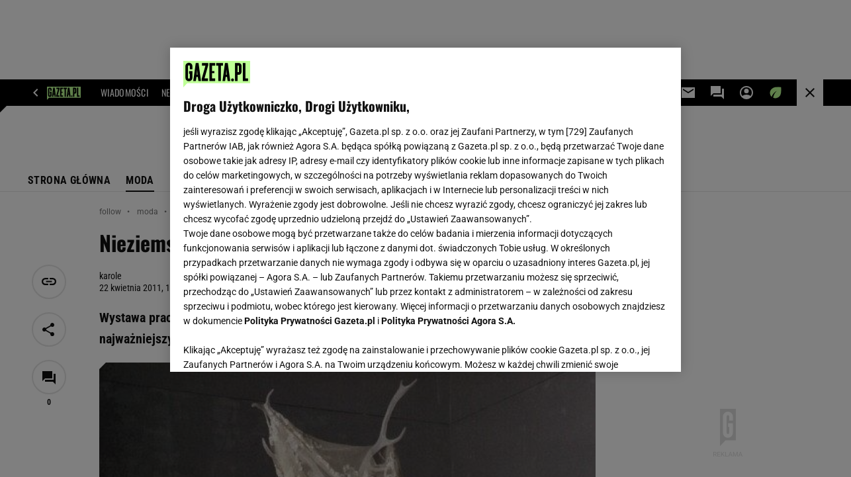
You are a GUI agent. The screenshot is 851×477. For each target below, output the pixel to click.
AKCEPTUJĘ (623, 346)
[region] (425, 210)
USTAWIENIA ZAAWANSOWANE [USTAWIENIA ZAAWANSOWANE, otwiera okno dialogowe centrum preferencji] (270, 345)
